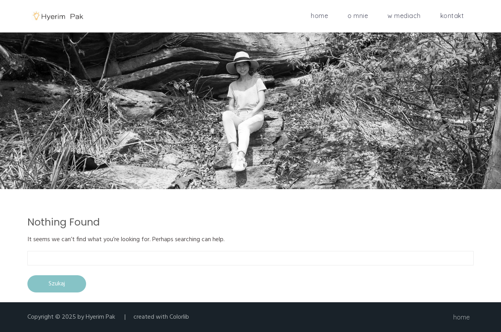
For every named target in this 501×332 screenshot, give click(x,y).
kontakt (452, 16)
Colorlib (179, 317)
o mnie (358, 16)
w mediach (404, 16)
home (319, 16)
